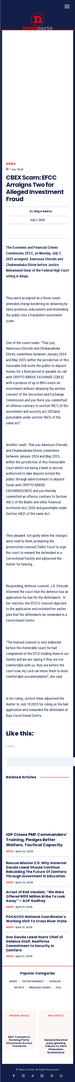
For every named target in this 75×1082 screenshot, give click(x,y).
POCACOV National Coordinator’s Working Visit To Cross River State (36, 919)
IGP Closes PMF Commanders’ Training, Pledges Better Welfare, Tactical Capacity (36, 840)
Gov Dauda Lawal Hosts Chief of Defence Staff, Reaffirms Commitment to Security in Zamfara (34, 944)
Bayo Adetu (43, 211)
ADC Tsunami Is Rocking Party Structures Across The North (19, 1041)
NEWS (11, 163)
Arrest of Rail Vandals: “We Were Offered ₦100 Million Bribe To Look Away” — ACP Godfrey (35, 896)
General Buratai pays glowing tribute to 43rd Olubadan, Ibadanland (55, 1046)
